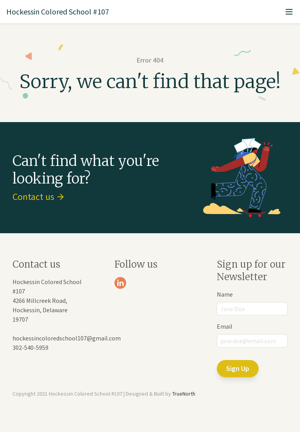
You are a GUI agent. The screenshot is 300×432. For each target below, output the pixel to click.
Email (224, 326)
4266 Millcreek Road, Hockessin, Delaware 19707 (40, 310)
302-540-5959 (30, 347)
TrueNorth (183, 393)
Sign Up (237, 368)
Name (225, 294)
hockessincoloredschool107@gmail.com (66, 338)
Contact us (38, 197)
